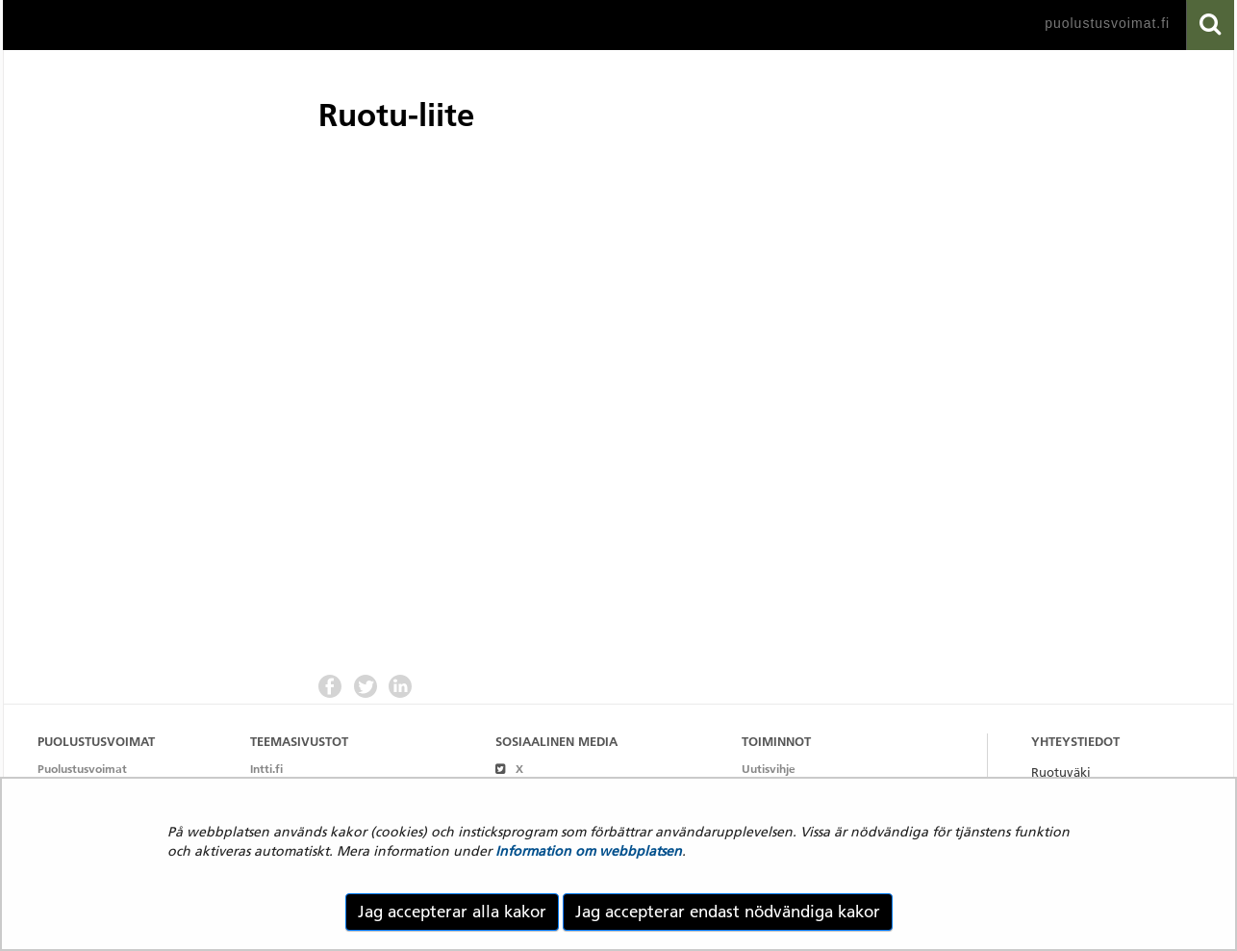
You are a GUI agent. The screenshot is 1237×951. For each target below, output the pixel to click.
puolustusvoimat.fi (1107, 23)
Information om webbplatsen (588, 851)
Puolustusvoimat (82, 768)
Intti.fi (266, 768)
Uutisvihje (768, 768)
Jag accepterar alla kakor (452, 911)
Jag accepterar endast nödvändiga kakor (727, 911)
